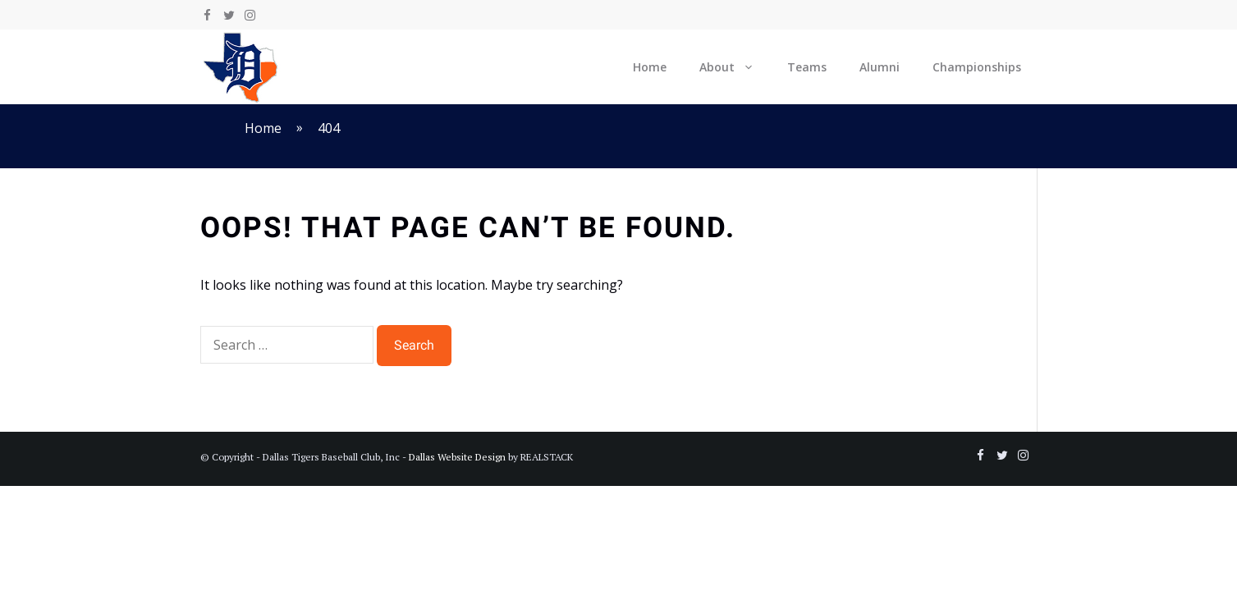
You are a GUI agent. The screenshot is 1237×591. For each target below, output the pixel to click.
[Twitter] (229, 15)
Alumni (879, 67)
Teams (807, 67)
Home (650, 67)
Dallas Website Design (457, 457)
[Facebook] (207, 15)
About (735, 67)
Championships (976, 67)
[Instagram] (250, 15)
